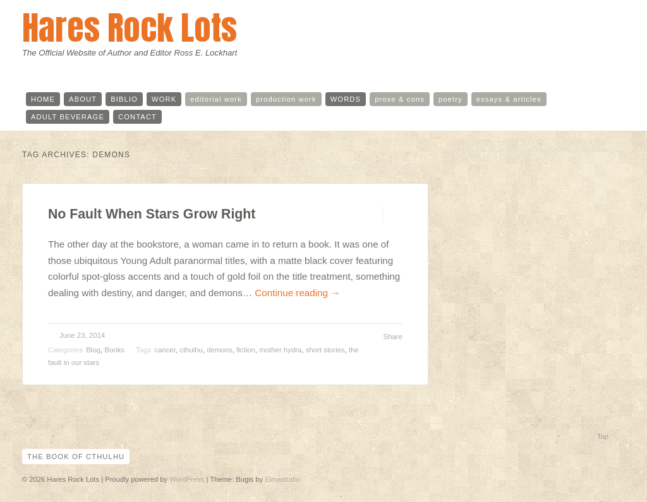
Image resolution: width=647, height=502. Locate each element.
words (345, 99)
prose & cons (400, 99)
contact (137, 117)
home (43, 99)
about (83, 99)
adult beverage (67, 117)
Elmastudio (282, 479)
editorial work (216, 99)
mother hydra (280, 350)
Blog (93, 350)
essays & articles (508, 99)
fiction (245, 350)
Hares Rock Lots (129, 27)
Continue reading (297, 292)
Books (114, 350)
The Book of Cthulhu (75, 456)
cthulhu (191, 350)
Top (602, 436)
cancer (165, 350)
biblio (124, 99)
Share (393, 336)
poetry (450, 99)
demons (220, 350)
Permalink (371, 214)
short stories (325, 350)
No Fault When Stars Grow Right (151, 214)
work (164, 99)
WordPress (186, 479)
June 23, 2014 (82, 335)
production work (286, 99)
